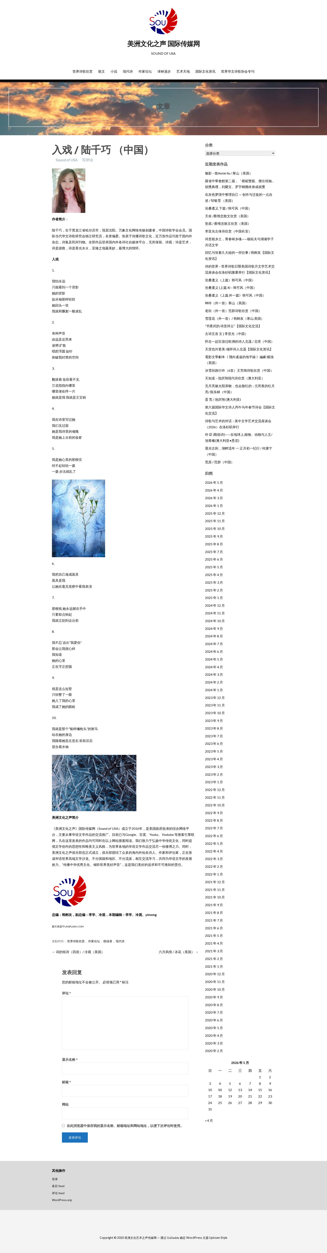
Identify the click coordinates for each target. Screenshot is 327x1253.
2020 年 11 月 (215, 982)
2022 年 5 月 (214, 843)
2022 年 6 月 (214, 836)
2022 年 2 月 (214, 866)
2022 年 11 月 (215, 797)
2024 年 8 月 (214, 636)
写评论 (87, 160)
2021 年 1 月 (214, 966)
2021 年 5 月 (214, 935)
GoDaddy (173, 1237)
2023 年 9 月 (214, 720)
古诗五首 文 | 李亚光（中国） (226, 334)
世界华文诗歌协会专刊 (237, 71)
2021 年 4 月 (214, 943)
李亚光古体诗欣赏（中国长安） (228, 231)
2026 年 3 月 (214, 498)
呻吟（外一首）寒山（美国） (226, 303)
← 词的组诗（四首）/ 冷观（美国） (78, 952)
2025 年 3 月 (214, 582)
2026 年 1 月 (214, 506)
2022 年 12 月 (215, 790)
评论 (66, 993)
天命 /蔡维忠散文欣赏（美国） (227, 216)
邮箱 (66, 1082)
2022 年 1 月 (214, 874)
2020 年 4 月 (214, 1035)
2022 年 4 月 (214, 851)
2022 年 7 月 (214, 828)
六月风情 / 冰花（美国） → (179, 952)
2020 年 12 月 (215, 974)
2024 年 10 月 (215, 621)
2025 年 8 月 (214, 544)
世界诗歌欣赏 (83, 71)
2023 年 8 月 (214, 728)
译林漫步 (164, 71)
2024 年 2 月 (214, 682)
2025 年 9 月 (214, 536)
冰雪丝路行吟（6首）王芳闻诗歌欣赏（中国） (239, 370)
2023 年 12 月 (215, 698)
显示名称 (70, 1059)
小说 (114, 71)
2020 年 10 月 (215, 989)
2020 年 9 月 (214, 997)
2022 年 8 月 (214, 820)
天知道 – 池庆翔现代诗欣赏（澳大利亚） (235, 378)
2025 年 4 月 (214, 575)
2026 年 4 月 (214, 490)
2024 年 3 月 (214, 674)
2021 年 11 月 (215, 890)
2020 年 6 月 (214, 1020)
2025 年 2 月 (214, 590)
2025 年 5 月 (214, 567)
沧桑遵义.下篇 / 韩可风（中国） (228, 208)
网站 (65, 1104)
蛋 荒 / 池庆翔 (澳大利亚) (223, 399)
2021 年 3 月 (214, 951)
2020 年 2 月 (214, 1051)
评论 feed (58, 1193)
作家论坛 (145, 71)
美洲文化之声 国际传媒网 (163, 44)
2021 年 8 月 (214, 912)
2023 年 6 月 (214, 743)
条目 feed (58, 1186)
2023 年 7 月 (214, 736)
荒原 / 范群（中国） (219, 462)
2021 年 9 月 (214, 905)
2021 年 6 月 (214, 928)
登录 (55, 1179)
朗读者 (107, 941)
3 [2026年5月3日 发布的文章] (210, 1083)
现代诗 (128, 71)
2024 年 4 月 (214, 667)
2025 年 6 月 (214, 559)
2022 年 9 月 (214, 813)
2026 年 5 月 (214, 482)
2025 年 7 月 (214, 552)
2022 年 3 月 (214, 859)
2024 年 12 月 (215, 605)
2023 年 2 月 (214, 774)
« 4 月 (209, 1120)
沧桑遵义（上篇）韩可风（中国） (230, 280)
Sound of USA (67, 160)
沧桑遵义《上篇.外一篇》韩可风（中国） (235, 295)
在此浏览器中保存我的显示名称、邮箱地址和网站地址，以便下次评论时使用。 (125, 1125)
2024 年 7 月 (214, 644)
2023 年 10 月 (215, 713)
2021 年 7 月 (214, 920)
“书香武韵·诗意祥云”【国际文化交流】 (233, 326)
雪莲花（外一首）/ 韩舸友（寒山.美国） (234, 318)
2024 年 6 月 (214, 651)
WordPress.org (62, 1200)
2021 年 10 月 (215, 897)
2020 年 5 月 (214, 1028)
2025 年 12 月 (215, 513)
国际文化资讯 (205, 71)
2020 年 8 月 (214, 1005)
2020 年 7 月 (214, 1012)
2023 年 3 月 (214, 767)
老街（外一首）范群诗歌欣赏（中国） (233, 311)
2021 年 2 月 (214, 959)
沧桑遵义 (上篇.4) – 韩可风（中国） (231, 287)
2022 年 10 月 (215, 805)
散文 (101, 71)
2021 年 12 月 (215, 882)
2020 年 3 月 (214, 1043)
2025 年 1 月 (214, 598)
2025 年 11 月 (215, 521)
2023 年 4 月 (214, 759)
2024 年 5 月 (214, 659)
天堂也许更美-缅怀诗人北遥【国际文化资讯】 (239, 349)
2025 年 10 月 (215, 529)
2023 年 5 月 (214, 751)
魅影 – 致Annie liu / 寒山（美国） (229, 173)
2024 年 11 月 (215, 613)
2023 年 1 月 (214, 782)
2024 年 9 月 (214, 628)
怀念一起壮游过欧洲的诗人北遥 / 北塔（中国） (239, 341)
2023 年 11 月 (215, 705)
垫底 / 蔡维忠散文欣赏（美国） (228, 223)
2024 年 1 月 (214, 690)
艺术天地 (183, 71)
